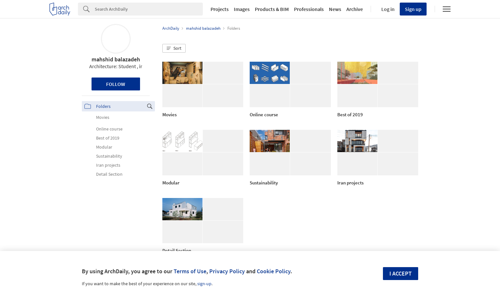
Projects (220, 9)
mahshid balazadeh (116, 59)
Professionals (309, 9)
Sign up (413, 9)
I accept (400, 273)
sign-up (204, 283)
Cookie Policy (273, 271)
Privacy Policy (227, 271)
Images (242, 9)
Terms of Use (190, 271)
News (335, 9)
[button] (174, 48)
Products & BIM (272, 9)
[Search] (149, 9)
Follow (115, 84)
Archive (354, 9)
